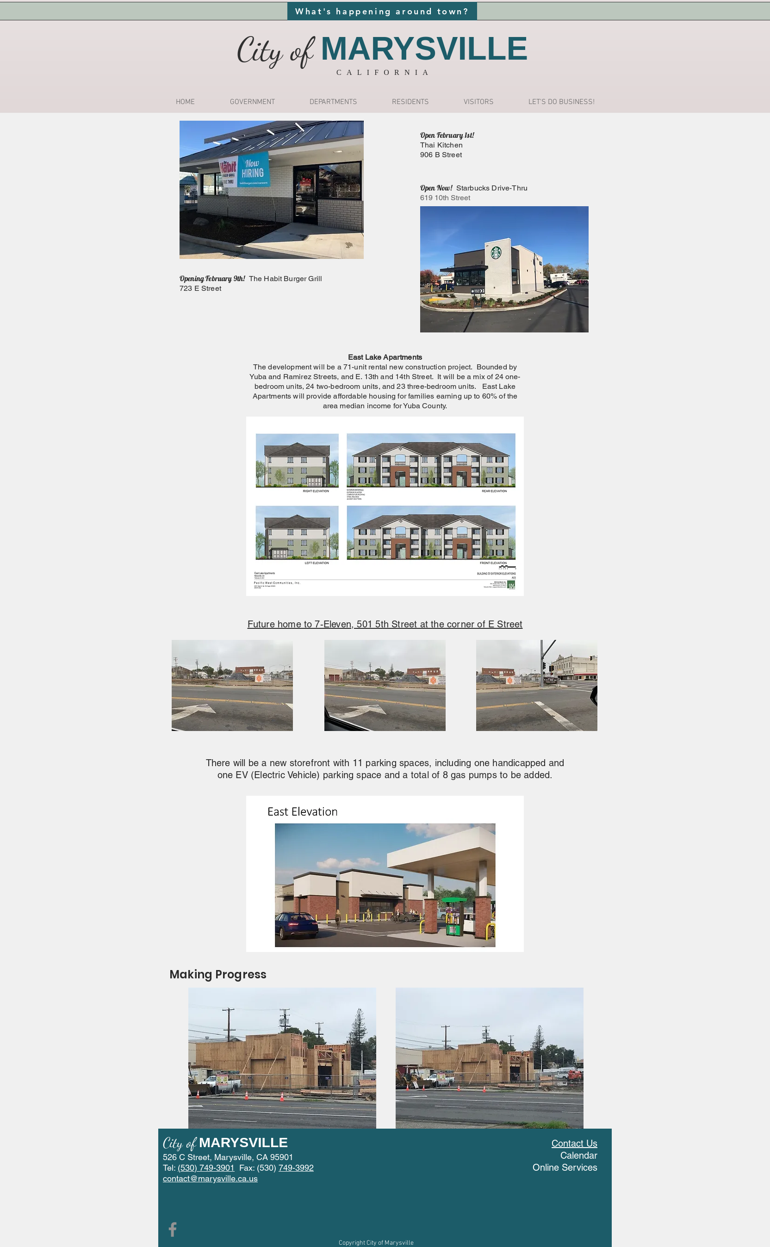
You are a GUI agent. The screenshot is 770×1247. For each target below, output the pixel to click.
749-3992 (296, 1168)
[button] (252, 102)
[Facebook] (172, 1229)
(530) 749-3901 (206, 1168)
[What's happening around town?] (382, 11)
